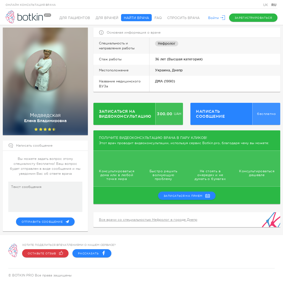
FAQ (158, 18)
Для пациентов (74, 18)
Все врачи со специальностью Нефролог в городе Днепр (148, 220)
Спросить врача (183, 18)
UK (266, 5)
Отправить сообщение (45, 221)
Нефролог (166, 43)
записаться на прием (187, 196)
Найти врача (136, 18)
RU (273, 5)
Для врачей (107, 18)
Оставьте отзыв (45, 253)
